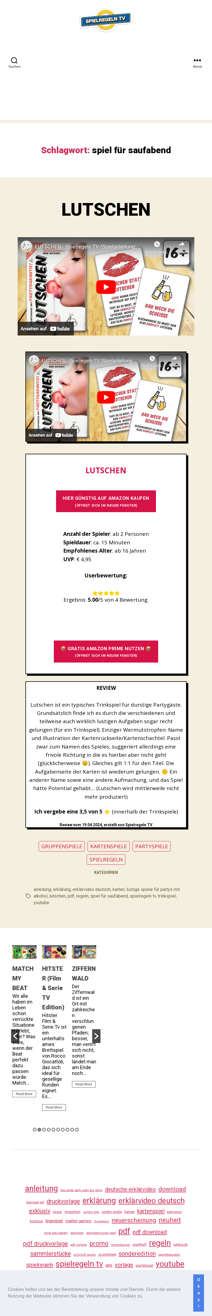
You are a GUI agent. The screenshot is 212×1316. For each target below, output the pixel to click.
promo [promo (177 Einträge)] (98, 1243)
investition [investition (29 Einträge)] (73, 1212)
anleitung (42, 889)
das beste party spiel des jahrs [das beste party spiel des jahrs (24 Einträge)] (81, 1190)
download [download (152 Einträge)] (172, 1189)
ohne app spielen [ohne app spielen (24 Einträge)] (56, 1233)
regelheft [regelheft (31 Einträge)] (139, 1244)
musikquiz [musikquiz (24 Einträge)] (101, 1221)
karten (118, 889)
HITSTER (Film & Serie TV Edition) (55, 988)
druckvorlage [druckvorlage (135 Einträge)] (63, 1201)
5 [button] (53, 1129)
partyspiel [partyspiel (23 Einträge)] (77, 1233)
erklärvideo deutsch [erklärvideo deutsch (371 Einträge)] (151, 1200)
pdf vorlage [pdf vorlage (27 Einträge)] (78, 1245)
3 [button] (44, 1129)
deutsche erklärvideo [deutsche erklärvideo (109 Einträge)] (130, 1189)
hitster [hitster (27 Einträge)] (57, 1212)
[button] (145, 1297)
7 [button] (63, 1129)
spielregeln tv (143, 896)
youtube (41, 902)
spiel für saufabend (109, 896)
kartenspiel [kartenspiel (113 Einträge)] (151, 1211)
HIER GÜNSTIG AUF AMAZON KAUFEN (106, 501)
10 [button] (77, 1129)
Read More (25, 1094)
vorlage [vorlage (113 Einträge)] (124, 1264)
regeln (82, 896)
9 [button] (72, 1129)
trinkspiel (167, 896)
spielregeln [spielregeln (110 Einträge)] (39, 1264)
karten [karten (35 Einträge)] (129, 1212)
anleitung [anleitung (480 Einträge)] (41, 1188)
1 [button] (34, 1129)
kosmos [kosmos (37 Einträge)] (36, 1221)
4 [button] (49, 1129)
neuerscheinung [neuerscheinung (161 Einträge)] (134, 1220)
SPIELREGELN (106, 859)
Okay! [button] (198, 1292)
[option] (26, 1023)
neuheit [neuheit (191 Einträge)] (170, 1220)
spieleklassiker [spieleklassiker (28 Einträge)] (169, 1254)
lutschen (57, 896)
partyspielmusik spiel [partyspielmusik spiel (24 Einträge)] (101, 1233)
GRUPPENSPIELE (61, 846)
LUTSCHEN (106, 209)
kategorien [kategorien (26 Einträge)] (174, 1212)
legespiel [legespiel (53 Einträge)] (54, 1220)
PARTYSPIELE (151, 846)
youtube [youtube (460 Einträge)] (170, 1264)
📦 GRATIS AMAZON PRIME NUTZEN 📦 (106, 652)
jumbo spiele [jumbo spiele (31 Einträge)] (112, 1212)
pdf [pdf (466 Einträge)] (124, 1231)
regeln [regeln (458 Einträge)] (160, 1243)
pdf (71, 896)
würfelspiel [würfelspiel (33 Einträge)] (144, 1265)
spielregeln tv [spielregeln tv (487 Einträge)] (79, 1264)
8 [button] (67, 1129)
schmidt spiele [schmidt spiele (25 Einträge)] (84, 1254)
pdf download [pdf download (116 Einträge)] (150, 1232)
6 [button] (58, 1129)
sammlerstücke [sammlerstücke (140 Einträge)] (50, 1253)
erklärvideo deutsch (92, 889)
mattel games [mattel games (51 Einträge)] (78, 1220)
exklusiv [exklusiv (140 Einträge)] (39, 1210)
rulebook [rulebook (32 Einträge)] (180, 1244)
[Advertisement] (106, 81)
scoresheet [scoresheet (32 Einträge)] (107, 1254)
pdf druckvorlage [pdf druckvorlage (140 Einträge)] (45, 1243)
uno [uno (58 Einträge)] (108, 1265)
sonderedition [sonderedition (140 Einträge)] (137, 1253)
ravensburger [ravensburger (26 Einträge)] (120, 1245)
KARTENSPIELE (108, 846)
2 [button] (39, 1129)
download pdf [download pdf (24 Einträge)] (35, 1202)
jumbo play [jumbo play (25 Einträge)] (91, 1212)
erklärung (62, 889)
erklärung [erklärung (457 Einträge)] (99, 1200)
